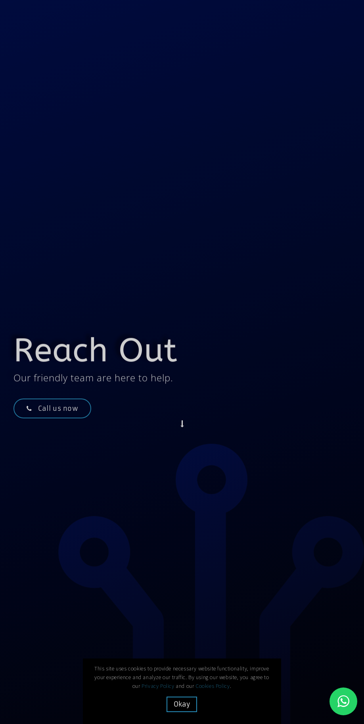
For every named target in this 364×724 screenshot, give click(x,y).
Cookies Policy (213, 685)
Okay (182, 704)
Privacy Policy (158, 685)
